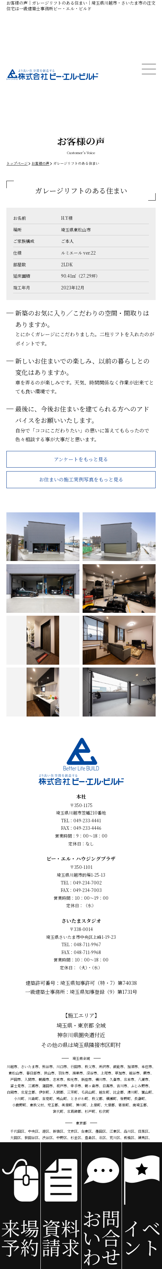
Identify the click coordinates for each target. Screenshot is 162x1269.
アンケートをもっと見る (81, 459)
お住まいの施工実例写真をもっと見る (81, 479)
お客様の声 (40, 163)
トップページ (17, 163)
